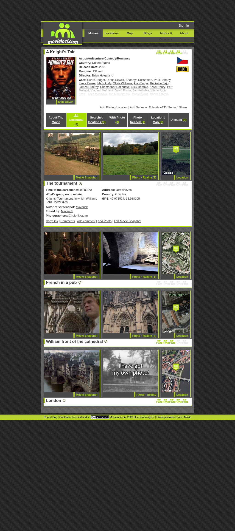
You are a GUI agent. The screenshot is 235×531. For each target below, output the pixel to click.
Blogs (148, 33)
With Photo (117, 120)
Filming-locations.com (169, 417)
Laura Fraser (87, 83)
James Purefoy (88, 87)
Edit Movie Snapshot (127, 221)
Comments (67, 221)
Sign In (184, 25)
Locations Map (158, 120)
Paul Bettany (162, 80)
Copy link (52, 221)
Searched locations (96, 120)
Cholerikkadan (78, 215)
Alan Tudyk (141, 83)
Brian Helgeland (102, 75)
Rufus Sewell (115, 80)
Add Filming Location (114, 107)
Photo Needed (137, 120)
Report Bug (50, 417)
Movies (93, 33)
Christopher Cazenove (115, 87)
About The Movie (55, 120)
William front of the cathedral (74, 341)
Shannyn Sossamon (139, 80)
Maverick (82, 207)
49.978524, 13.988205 (125, 198)
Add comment (86, 221)
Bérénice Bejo (159, 83)
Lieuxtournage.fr (144, 417)
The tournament (61, 183)
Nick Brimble (139, 87)
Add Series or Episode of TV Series (153, 107)
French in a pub (61, 282)
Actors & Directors (166, 36)
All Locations (76, 119)
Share (183, 107)
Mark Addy (104, 83)
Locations (111, 33)
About (184, 33)
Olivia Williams (122, 83)
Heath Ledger (96, 80)
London (53, 400)
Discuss (178, 119)
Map (130, 33)
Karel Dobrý (157, 87)
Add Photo (105, 221)
